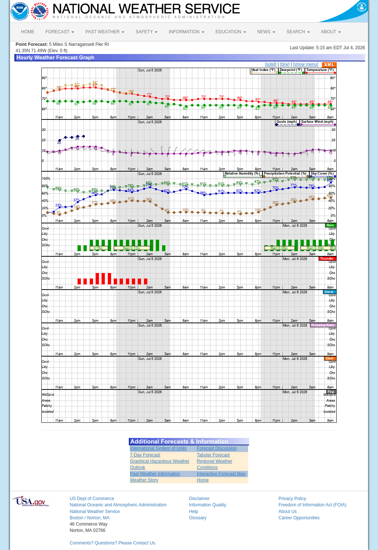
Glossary (197, 517)
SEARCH (298, 31)
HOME (27, 31)
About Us (287, 511)
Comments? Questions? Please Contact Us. (113, 543)
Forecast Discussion (217, 448)
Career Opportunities (298, 517)
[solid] (270, 64)
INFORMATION (186, 31)
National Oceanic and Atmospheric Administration (118, 504)
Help (193, 511)
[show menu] (305, 64)
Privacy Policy (292, 498)
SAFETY (146, 31)
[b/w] (284, 64)
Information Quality (207, 504)
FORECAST (59, 31)
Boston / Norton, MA (90, 517)
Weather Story (144, 480)
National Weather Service (95, 511)
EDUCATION (231, 31)
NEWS (266, 31)
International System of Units (158, 448)
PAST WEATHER (104, 31)
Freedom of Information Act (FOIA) (312, 504)
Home (203, 480)
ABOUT (331, 31)
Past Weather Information (155, 473)
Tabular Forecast (213, 455)
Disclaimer (199, 498)
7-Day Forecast (145, 455)
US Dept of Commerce (92, 498)
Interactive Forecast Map (221, 473)
